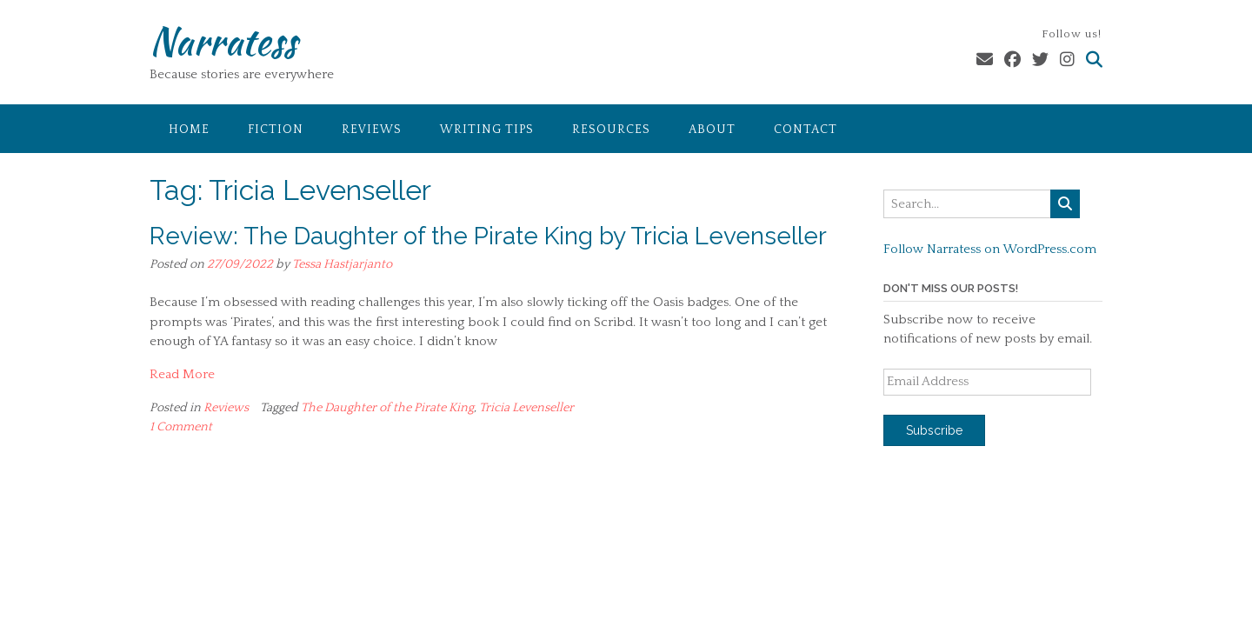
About (712, 130)
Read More (182, 374)
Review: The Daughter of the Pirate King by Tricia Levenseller (488, 236)
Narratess (223, 41)
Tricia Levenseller (526, 408)
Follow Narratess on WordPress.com (989, 249)
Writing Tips (487, 130)
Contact (805, 130)
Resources (611, 130)
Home (189, 130)
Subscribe (934, 430)
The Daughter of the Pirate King (387, 408)
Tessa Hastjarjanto (342, 264)
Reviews (372, 130)
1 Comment (181, 427)
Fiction (275, 130)
